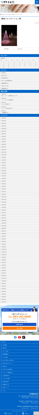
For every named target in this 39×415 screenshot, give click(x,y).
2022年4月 (4, 189)
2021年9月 (4, 204)
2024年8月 (4, 131)
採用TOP (5, 366)
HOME (3, 14)
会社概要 (5, 345)
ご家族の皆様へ (6, 375)
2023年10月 (4, 154)
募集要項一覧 (6, 384)
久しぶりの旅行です (20, 103)
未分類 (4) (4, 72)
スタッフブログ (8, 14)
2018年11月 (4, 278)
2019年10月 (4, 254)
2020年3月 (4, 241)
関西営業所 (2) (5, 88)
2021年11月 (4, 199)
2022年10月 (4, 173)
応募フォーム (6, 387)
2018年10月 (4, 280)
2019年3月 (4, 267)
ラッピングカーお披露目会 (20, 99)
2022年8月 (4, 178)
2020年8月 (4, 228)
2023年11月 (4, 152)
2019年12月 (4, 249)
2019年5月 (4, 262)
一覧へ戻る (19, 48)
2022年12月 (4, 168)
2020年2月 (4, 244)
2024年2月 (4, 144)
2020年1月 (4, 246)
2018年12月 (4, 275)
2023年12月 (4, 149)
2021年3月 (4, 217)
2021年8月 (4, 207)
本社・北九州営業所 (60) (7, 80)
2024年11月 (4, 125)
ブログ (4, 390)
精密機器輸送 (6, 354)
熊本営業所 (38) (5, 78)
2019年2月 (4, 270)
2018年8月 (4, 283)
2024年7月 (4, 133)
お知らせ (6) (4, 75)
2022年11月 (4, 170)
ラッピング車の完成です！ (20, 107)
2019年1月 (4, 273)
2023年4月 (4, 162)
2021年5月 (4, 212)
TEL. (19, 317)
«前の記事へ (6, 48)
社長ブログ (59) (5, 85)
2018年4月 (4, 294)
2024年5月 (4, 139)
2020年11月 (4, 223)
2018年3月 (4, 296)
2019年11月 (4, 252)
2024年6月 (4, 136)
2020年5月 (4, 236)
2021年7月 (4, 210)
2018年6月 (4, 288)
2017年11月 (4, 302)
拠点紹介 (5, 348)
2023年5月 (4, 160)
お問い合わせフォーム (7, 363)
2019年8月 (4, 259)
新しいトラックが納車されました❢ (20, 94)
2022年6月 (4, 183)
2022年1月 (4, 194)
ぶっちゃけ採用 (6, 378)
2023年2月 (4, 165)
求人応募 (25, 413)
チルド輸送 (5, 357)
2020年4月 (4, 238)
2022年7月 (4, 181)
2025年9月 (4, 118)
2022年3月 (4, 191)
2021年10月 (4, 202)
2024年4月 (4, 141)
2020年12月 (4, 220)
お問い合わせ (19, 324)
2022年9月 (4, 175)
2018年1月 (4, 299)
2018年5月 (4, 291)
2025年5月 (4, 120)
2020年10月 (4, 225)
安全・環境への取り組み (8, 360)
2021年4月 (4, 215)
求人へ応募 (19, 328)
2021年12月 (4, 196)
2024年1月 (4, 146)
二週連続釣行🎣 (20, 111)
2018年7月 (4, 286)
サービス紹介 (6, 351)
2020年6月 (4, 233)
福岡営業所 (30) (5, 83)
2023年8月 (4, 157)
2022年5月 (4, 186)
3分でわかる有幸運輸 (7, 369)
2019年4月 (4, 265)
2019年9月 (4, 257)
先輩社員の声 (6, 381)
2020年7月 (4, 231)
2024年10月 (4, 128)
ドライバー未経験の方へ (8, 372)
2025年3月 (4, 123)
